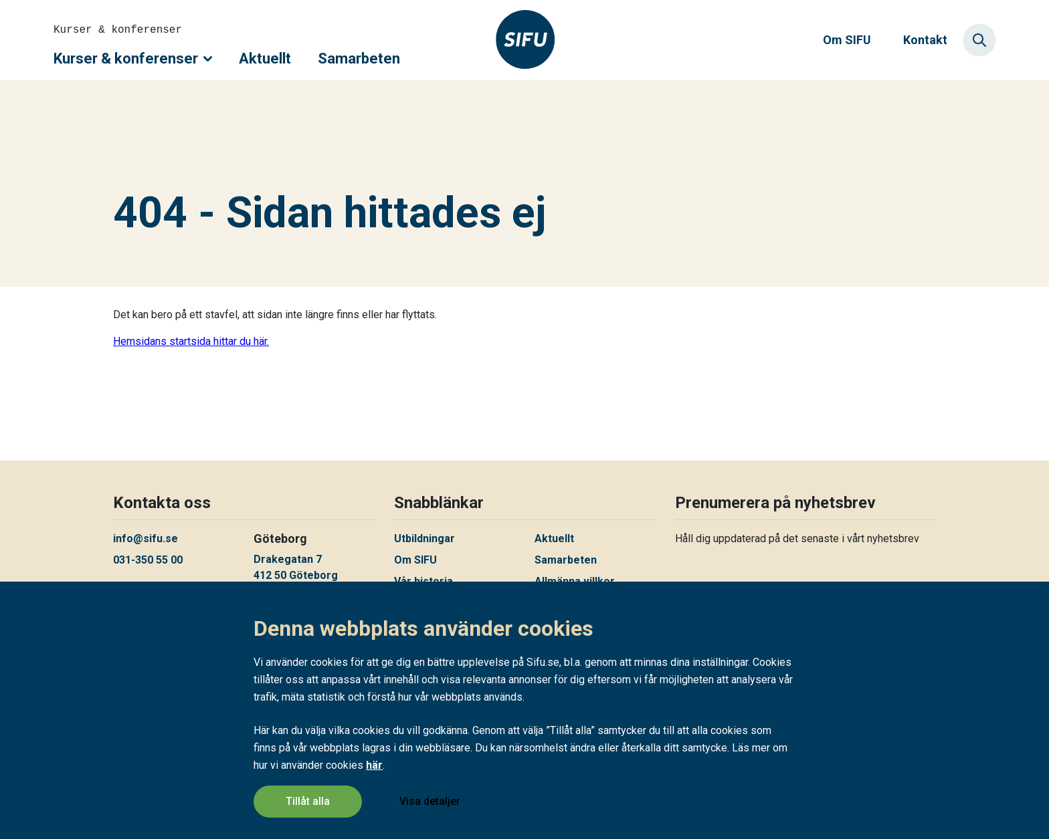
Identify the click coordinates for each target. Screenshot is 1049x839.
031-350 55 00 (148, 560)
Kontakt (925, 40)
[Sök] (979, 40)
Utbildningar (424, 538)
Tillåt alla (308, 801)
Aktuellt (265, 58)
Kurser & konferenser (133, 58)
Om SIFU (847, 40)
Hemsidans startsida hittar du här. (191, 341)
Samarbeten (359, 58)
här (374, 765)
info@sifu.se (145, 538)
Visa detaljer (429, 801)
